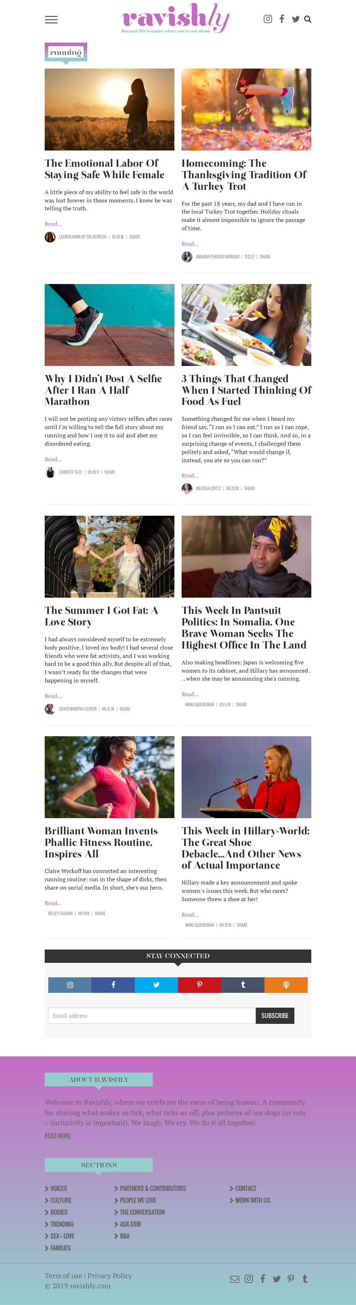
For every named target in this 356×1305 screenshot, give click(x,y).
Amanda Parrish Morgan (217, 256)
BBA (124, 1236)
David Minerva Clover (78, 709)
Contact (245, 1188)
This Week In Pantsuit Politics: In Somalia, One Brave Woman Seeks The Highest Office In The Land (244, 627)
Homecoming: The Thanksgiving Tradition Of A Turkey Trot (244, 175)
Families (60, 1248)
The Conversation (142, 1212)
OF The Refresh (94, 237)
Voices (58, 1188)
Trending (61, 1224)
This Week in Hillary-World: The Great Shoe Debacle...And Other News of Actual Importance (246, 848)
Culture (60, 1200)
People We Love (138, 1200)
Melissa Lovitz (208, 488)
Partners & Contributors (153, 1188)
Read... (53, 224)
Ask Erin (130, 1224)
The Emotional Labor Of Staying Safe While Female (104, 169)
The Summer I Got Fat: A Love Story (102, 616)
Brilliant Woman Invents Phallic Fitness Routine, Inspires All (101, 842)
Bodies (58, 1212)
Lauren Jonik (70, 237)
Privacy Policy (110, 1275)
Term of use (63, 1275)
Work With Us (252, 1200)
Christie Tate (70, 472)
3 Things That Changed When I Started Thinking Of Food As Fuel (246, 390)
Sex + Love (62, 1236)
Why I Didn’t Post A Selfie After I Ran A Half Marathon (103, 390)
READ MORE (58, 1135)
